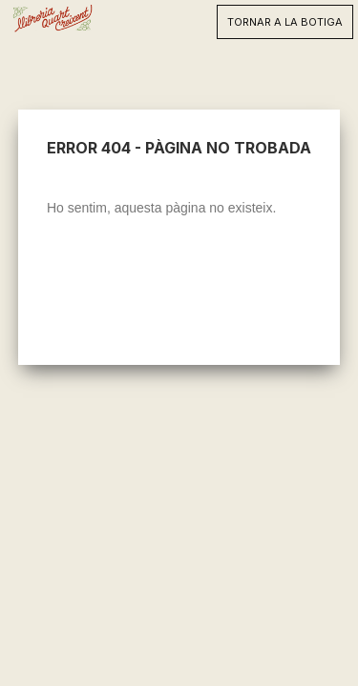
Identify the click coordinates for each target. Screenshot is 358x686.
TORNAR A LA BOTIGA (285, 22)
